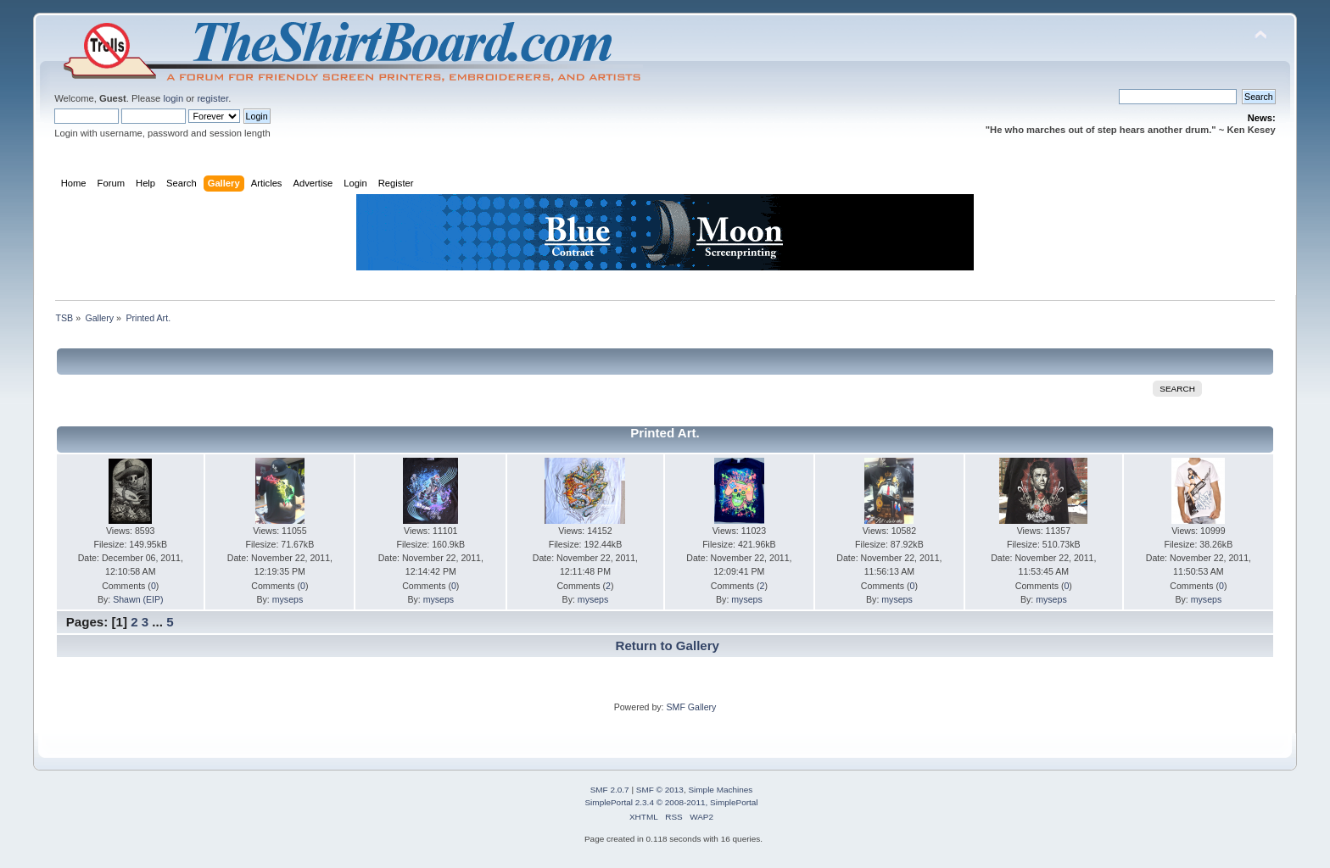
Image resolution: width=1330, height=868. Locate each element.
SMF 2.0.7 (609, 789)
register (212, 98)
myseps (288, 599)
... (159, 622)
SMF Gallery (691, 707)
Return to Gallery (667, 645)
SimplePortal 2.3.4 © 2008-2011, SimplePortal (670, 802)
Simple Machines (720, 789)
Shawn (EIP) (138, 599)
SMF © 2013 (660, 789)
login (173, 98)
